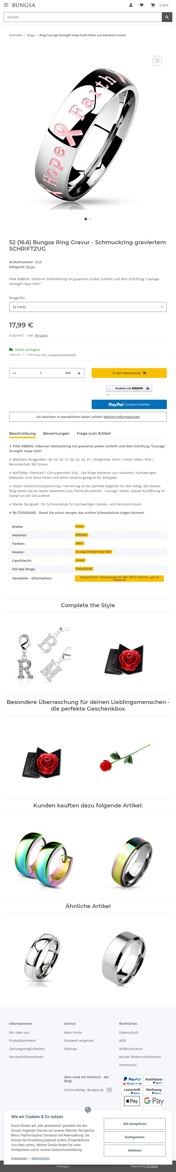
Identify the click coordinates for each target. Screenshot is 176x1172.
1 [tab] (85, 219)
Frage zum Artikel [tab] (94, 433)
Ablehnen (134, 1150)
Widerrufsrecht (131, 1049)
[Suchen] (83, 17)
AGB (122, 1040)
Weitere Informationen (122, 417)
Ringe (30, 267)
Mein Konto (73, 1032)
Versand (41, 335)
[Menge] (40, 373)
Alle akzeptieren (134, 1124)
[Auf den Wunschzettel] (157, 61)
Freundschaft (84, 568)
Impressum (128, 1065)
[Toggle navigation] (6, 3)
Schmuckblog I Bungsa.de (88, 1090)
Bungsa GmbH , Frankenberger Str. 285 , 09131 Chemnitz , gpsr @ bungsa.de (119, 578)
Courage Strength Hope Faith (93, 551)
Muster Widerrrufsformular (140, 1057)
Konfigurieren (134, 1137)
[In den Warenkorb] (12, 49)
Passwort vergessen (79, 1040)
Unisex (80, 560)
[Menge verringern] (14, 373)
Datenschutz (128, 1032)
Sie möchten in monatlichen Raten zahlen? (88, 417)
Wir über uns (19, 1032)
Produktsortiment (22, 1040)
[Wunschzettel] (141, 5)
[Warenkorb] (159, 5)
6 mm (79, 526)
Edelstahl (81, 534)
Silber (79, 543)
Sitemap (70, 1049)
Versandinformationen (26, 1057)
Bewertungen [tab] (56, 433)
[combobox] (88, 307)
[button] (131, 5)
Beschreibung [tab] (22, 433)
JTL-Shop (152, 1166)
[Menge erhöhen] (79, 373)
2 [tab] (90, 219)
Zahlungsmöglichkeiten (27, 1049)
